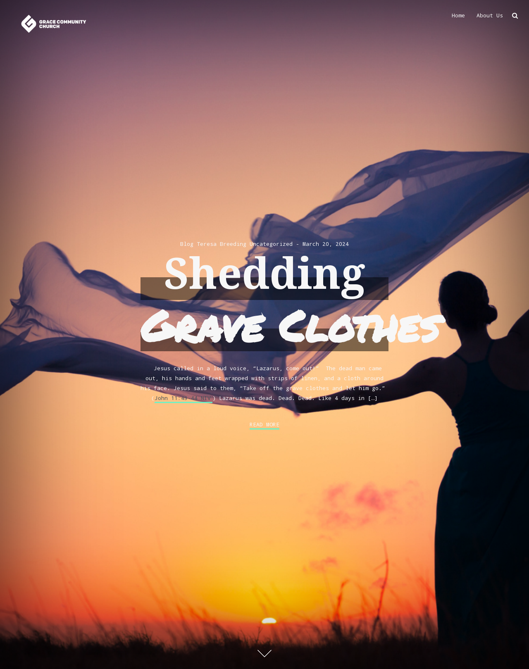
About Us (490, 15)
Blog (186, 244)
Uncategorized (271, 244)
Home (458, 15)
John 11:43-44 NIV (183, 398)
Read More (264, 424)
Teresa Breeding (221, 244)
